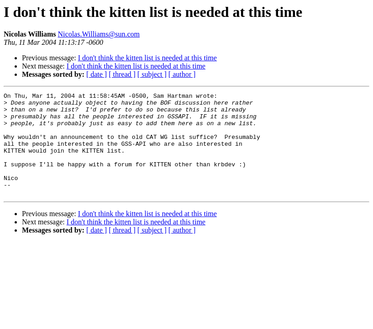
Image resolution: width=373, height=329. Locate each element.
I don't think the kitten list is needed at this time (147, 58)
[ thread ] (122, 74)
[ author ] (182, 74)
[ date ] (96, 74)
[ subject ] (152, 74)
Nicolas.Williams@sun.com (99, 34)
